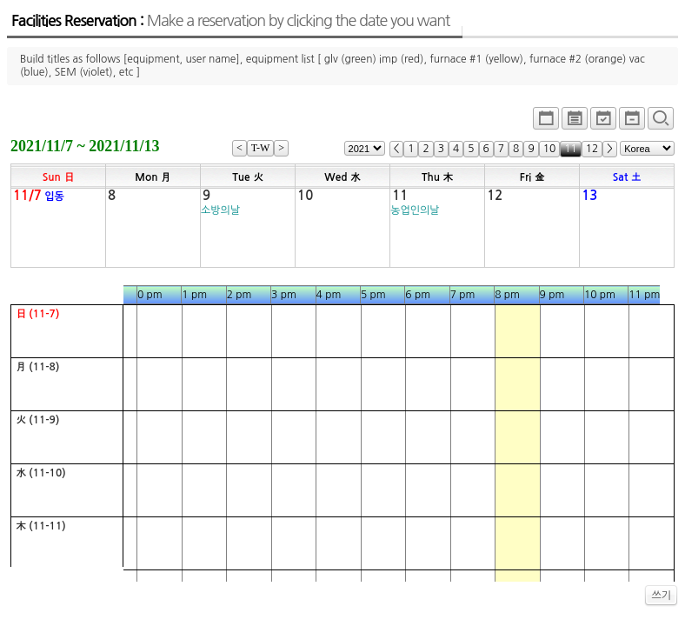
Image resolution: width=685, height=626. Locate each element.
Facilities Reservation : (230, 21)
